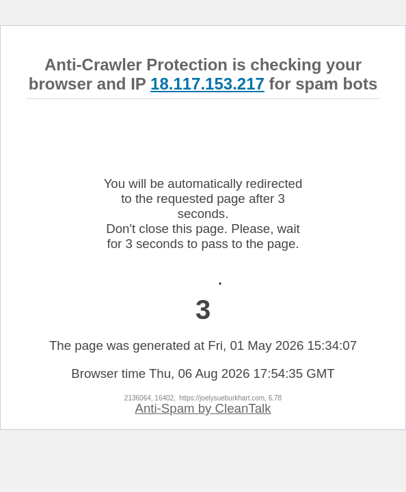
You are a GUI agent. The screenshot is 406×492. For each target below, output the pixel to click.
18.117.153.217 (207, 83)
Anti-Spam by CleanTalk (203, 408)
